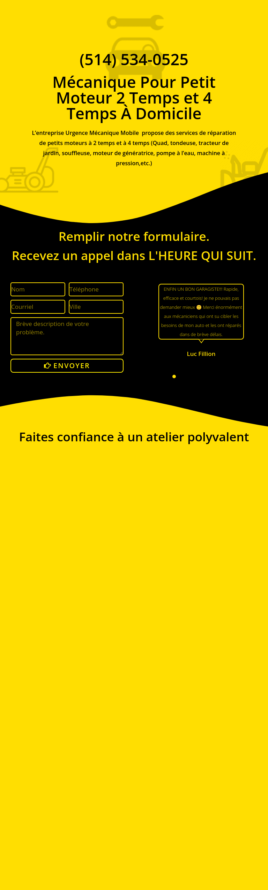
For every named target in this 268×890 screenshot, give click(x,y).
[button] (174, 376)
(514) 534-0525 (134, 59)
